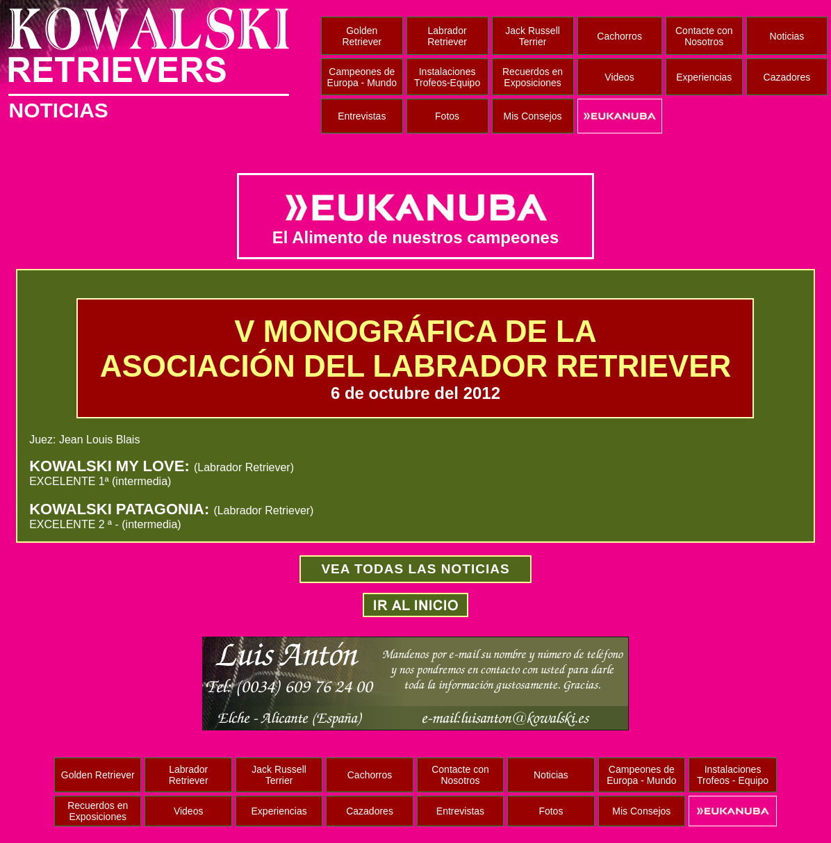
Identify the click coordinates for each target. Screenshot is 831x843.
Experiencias (704, 77)
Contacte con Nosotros (704, 36)
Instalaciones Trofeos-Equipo (447, 77)
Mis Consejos (533, 116)
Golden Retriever (361, 36)
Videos (619, 77)
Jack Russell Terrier (532, 36)
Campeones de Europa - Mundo (362, 77)
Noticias (787, 36)
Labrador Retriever (447, 36)
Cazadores (787, 77)
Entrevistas (362, 116)
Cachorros (619, 36)
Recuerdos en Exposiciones (532, 77)
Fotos (447, 116)
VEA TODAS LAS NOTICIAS (415, 569)
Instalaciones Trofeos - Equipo (732, 775)
